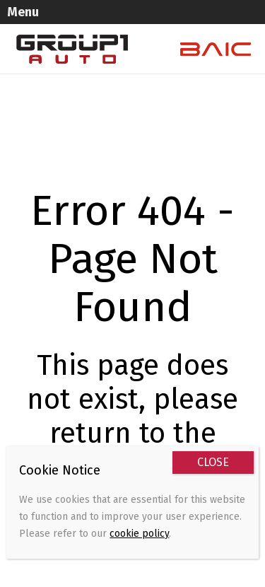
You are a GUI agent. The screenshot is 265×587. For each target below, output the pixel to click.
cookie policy (139, 534)
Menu (23, 12)
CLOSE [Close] (213, 462)
